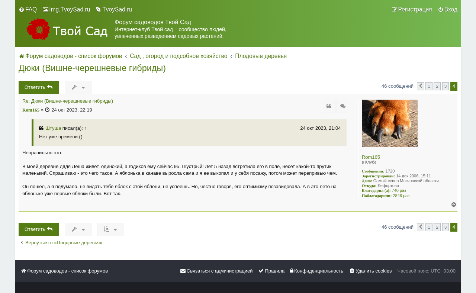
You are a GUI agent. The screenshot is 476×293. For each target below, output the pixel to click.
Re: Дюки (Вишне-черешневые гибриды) (67, 101)
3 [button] (445, 86)
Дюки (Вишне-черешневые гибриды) (92, 68)
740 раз (399, 190)
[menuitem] (28, 9)
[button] (420, 86)
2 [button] (437, 86)
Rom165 (371, 157)
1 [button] (429, 86)
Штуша (53, 128)
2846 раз (401, 195)
